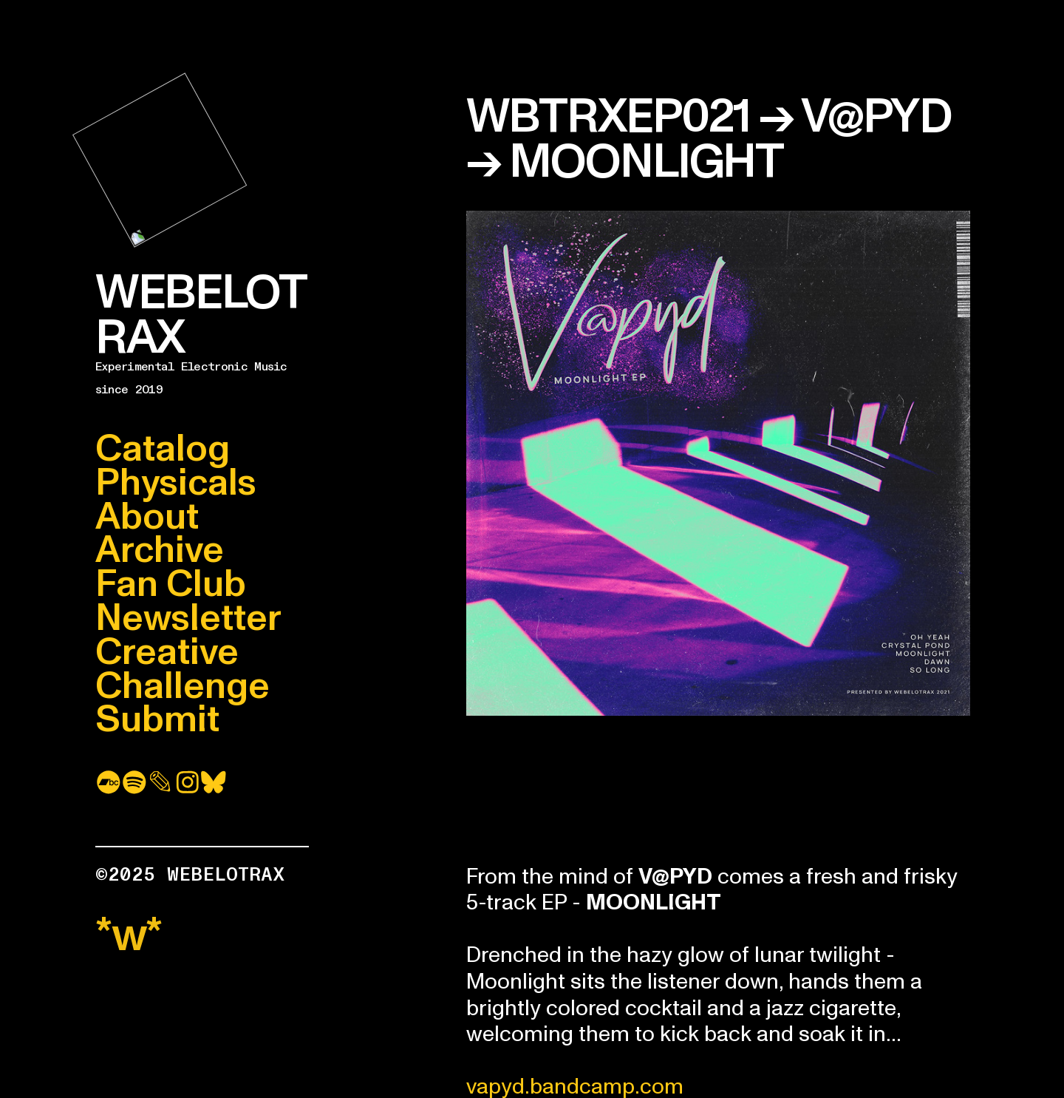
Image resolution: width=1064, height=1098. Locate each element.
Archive (159, 550)
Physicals (175, 483)
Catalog (162, 449)
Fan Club (170, 584)
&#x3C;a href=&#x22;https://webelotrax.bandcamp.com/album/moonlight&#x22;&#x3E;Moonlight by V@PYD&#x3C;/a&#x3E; (718, 786)
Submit (157, 719)
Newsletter (188, 618)
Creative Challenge (182, 669)
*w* (129, 935)
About (147, 517)
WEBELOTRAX (201, 315)
